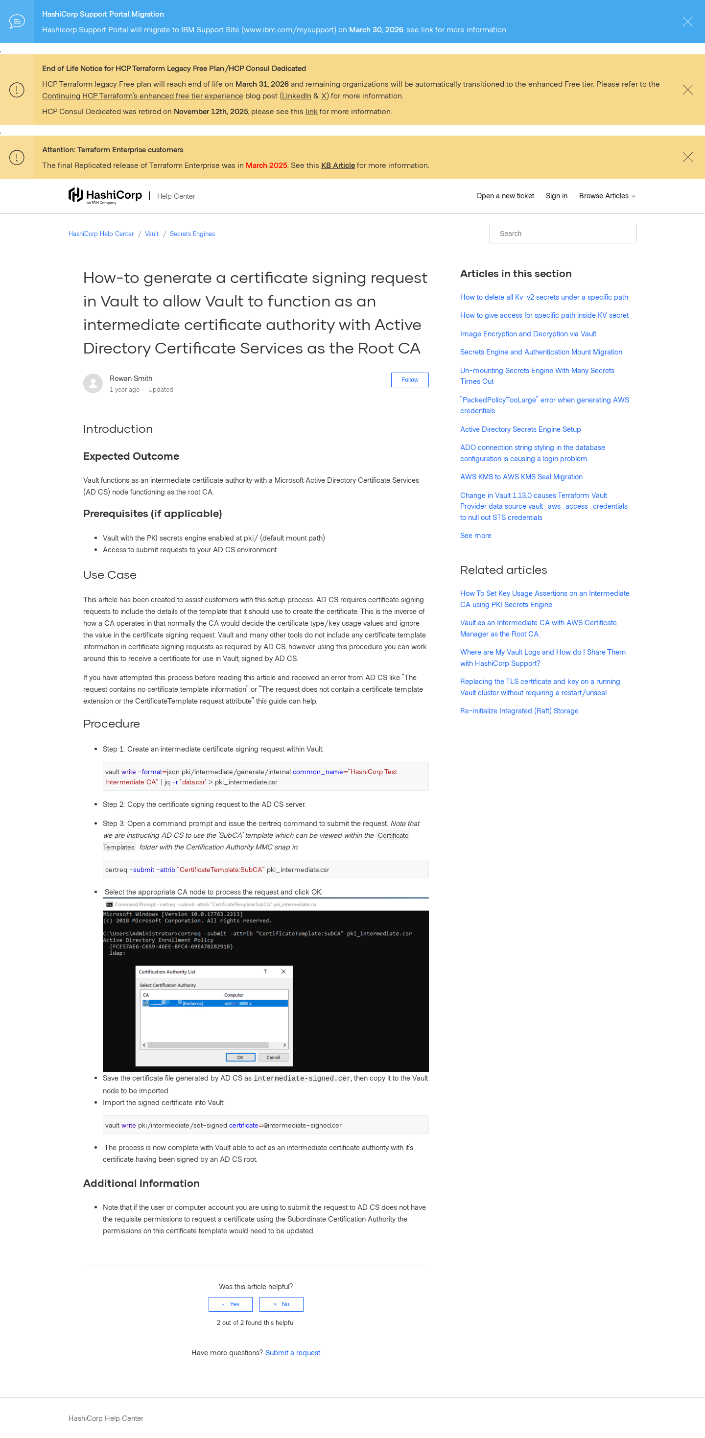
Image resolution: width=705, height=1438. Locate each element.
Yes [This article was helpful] (235, 1304)
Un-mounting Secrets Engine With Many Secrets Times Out (537, 376)
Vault (152, 233)
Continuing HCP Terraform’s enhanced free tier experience (142, 95)
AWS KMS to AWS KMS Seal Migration (521, 476)
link (427, 29)
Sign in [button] (556, 195)
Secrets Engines (192, 233)
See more (476, 535)
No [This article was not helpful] (285, 1304)
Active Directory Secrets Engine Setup (520, 428)
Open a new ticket (505, 195)
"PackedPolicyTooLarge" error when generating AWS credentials (544, 405)
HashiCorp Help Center (101, 233)
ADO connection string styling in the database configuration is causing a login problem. (532, 453)
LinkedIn (296, 95)
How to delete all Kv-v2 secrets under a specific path (544, 296)
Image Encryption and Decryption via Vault (528, 333)
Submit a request (292, 1352)
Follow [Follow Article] (410, 380)
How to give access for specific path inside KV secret (544, 314)
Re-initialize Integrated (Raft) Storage (519, 710)
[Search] (563, 233)
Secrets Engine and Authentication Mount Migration (541, 351)
